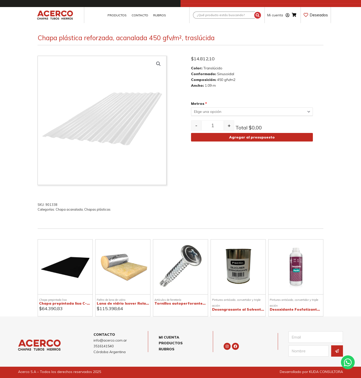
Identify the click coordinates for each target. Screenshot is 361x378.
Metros (199, 103)
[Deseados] (306, 15)
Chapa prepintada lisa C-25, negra (71, 303)
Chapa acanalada (69, 209)
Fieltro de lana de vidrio (111, 300)
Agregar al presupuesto (252, 137)
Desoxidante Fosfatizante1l (296, 309)
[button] (158, 63)
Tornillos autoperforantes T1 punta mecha (195, 303)
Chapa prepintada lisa (53, 300)
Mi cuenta (278, 15)
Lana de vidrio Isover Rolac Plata (128, 303)
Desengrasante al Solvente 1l (239, 309)
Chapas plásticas (97, 209)
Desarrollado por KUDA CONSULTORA (311, 371)
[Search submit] (257, 15)
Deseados (319, 15)
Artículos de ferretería (167, 300)
